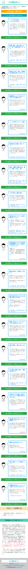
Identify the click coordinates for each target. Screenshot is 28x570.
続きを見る (15, 28)
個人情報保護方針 (8, 565)
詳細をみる (22, 447)
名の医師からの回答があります (14, 37)
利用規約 (16, 565)
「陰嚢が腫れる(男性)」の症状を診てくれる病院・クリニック (14, 514)
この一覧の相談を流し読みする (14, 15)
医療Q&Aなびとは (14, 563)
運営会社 (22, 565)
